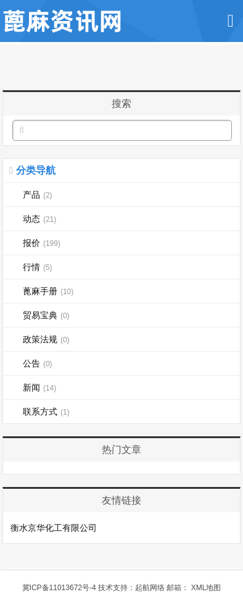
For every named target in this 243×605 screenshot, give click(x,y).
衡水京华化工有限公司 (53, 528)
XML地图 (206, 587)
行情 (37, 267)
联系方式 (46, 412)
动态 (39, 219)
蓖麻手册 (48, 291)
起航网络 (150, 587)
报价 (41, 243)
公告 (37, 363)
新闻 (39, 387)
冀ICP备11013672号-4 (59, 587)
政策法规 (46, 339)
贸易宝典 (46, 315)
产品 (37, 195)
